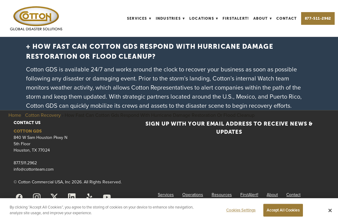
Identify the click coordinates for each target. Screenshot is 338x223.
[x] (54, 197)
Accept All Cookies (283, 210)
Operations (192, 195)
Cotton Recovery (43, 115)
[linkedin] (72, 197)
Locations (203, 18)
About (262, 18)
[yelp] (89, 197)
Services (139, 18)
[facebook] (19, 197)
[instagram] (37, 197)
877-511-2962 (318, 18)
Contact (286, 18)
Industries (170, 18)
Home (14, 115)
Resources (222, 195)
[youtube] (107, 197)
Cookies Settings (240, 210)
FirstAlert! (236, 18)
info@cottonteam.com (34, 169)
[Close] (330, 210)
